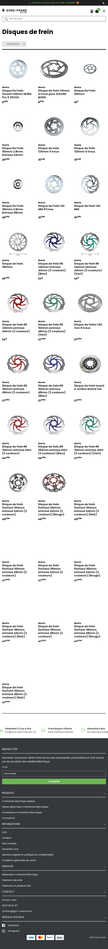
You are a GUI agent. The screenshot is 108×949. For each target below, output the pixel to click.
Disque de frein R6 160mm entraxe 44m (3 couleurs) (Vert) (89, 450)
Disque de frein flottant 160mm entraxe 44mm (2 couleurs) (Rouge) (51, 509)
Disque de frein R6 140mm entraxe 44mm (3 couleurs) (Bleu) (52, 269)
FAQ (4, 832)
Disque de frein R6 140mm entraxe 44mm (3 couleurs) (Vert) (88, 269)
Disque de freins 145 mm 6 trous (88, 326)
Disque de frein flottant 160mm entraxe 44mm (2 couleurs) (14, 509)
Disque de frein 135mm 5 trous (84, 150)
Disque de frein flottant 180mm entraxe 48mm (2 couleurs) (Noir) (14, 692)
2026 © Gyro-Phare (97, 937)
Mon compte (9, 843)
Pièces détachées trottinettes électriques (25, 806)
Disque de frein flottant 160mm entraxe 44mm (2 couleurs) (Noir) (86, 509)
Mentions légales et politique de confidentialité (27, 854)
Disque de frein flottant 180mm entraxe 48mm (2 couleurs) (50, 631)
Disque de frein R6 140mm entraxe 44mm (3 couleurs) (16, 328)
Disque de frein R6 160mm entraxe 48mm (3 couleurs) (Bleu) (52, 391)
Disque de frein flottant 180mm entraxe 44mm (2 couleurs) (50, 570)
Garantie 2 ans (10, 849)
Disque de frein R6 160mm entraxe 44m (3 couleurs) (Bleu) (53, 450)
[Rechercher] (54, 18)
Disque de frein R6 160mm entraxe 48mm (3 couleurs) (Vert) (52, 329)
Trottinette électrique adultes (18, 801)
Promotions (8, 818)
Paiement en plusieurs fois (16, 885)
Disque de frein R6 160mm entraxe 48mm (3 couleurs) (16, 389)
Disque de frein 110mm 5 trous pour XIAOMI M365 (54, 94)
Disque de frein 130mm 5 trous (48, 150)
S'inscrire (54, 781)
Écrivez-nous (9, 900)
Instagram (13, 931)
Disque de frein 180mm (12, 265)
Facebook (13, 925)
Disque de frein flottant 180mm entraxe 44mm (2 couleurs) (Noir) (14, 631)
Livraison (7, 837)
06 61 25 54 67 (10, 905)
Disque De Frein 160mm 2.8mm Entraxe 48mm (12, 209)
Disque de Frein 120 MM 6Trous (51, 207)
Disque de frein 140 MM (87, 207)
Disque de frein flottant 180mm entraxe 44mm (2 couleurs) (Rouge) (87, 570)
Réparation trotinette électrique (20, 874)
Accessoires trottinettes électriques (22, 812)
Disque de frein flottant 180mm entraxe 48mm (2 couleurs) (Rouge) (87, 631)
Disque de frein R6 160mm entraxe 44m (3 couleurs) (17, 450)
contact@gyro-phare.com (17, 911)
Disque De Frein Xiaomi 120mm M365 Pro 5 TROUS (17, 94)
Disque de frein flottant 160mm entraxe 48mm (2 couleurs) (14, 570)
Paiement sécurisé (12, 880)
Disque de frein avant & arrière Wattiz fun (89, 387)
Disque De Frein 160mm (84, 92)
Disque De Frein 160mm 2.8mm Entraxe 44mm (12, 152)
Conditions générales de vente (19, 860)
